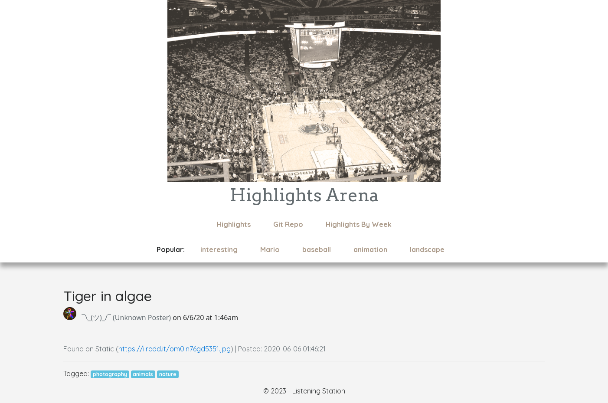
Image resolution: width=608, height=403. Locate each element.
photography (110, 374)
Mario (270, 249)
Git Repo (288, 224)
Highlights (234, 224)
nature (168, 374)
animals (143, 374)
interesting (219, 249)
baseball (316, 249)
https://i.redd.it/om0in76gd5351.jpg (174, 348)
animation (370, 249)
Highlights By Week (359, 224)
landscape (427, 249)
